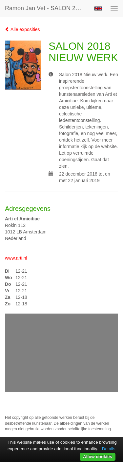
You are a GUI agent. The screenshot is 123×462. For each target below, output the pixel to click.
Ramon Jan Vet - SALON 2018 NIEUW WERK (47, 8)
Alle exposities (22, 29)
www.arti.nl (16, 258)
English (98, 8)
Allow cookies (97, 456)
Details (108, 448)
